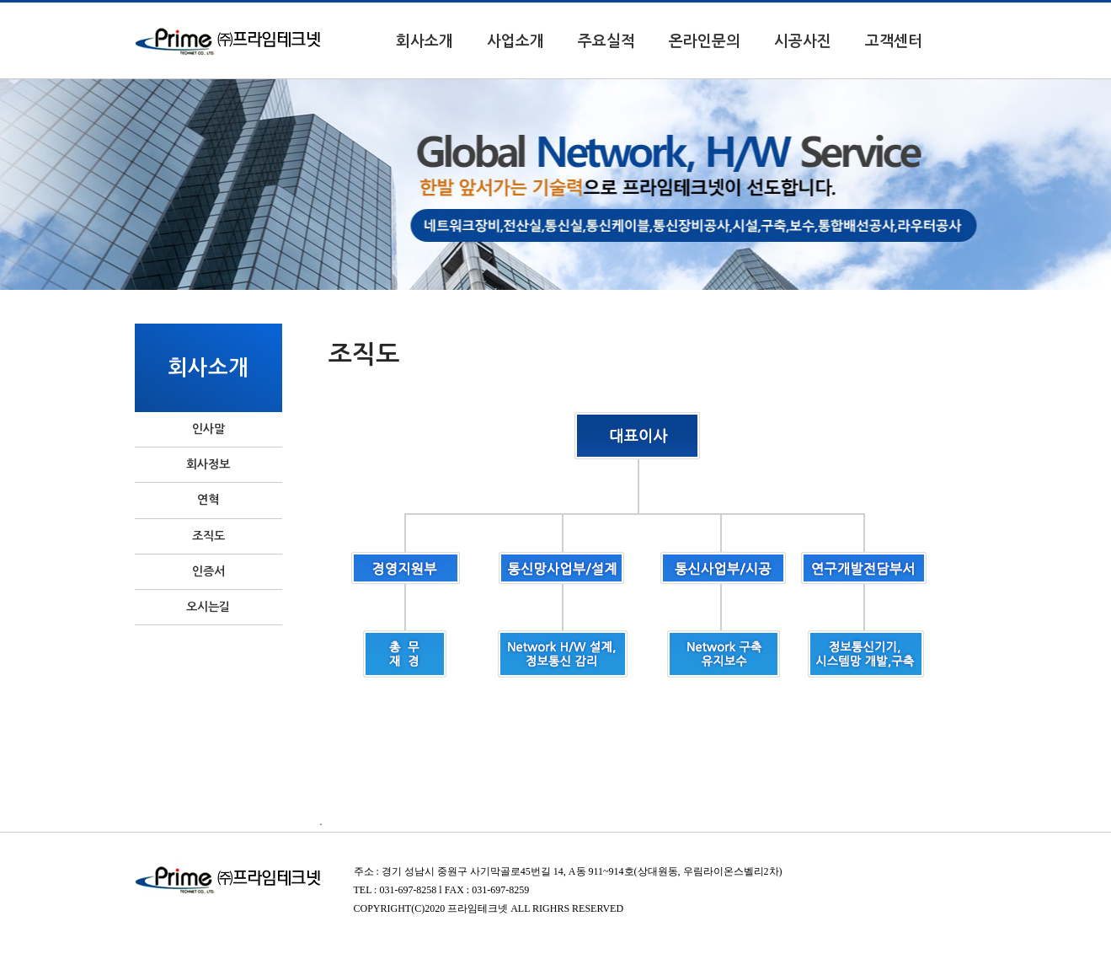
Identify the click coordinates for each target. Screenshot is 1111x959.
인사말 (208, 429)
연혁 (208, 500)
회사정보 (208, 464)
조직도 (208, 536)
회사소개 (424, 41)
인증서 (208, 571)
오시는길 (208, 607)
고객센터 (893, 41)
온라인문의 (704, 41)
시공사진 (802, 41)
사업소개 (515, 41)
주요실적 (606, 41)
